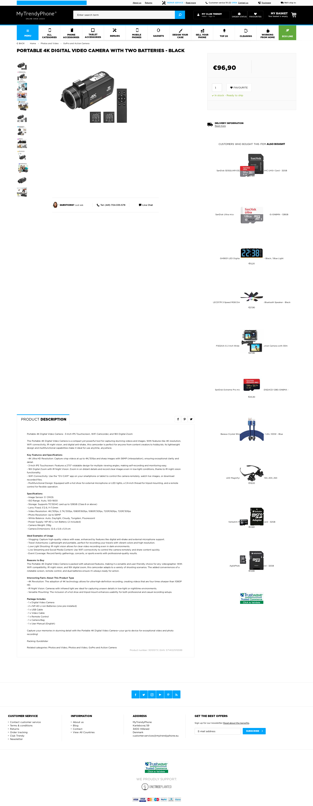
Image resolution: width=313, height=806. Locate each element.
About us (137, 3)
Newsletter (16, 739)
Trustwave (264, 3)
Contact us (243, 3)
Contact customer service (25, 722)
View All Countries (84, 732)
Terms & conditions (21, 725)
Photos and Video (57, 647)
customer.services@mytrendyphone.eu (155, 735)
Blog (75, 725)
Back (22, 43)
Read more (191, 3)
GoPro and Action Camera (103, 647)
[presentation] (129, 15)
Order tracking (19, 732)
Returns (148, 3)
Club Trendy (17, 735)
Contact (77, 729)
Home (33, 43)
